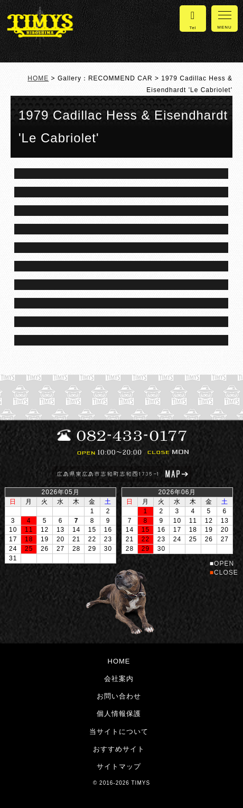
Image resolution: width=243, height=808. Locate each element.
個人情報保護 (119, 714)
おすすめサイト (119, 749)
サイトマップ (119, 766)
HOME (38, 78)
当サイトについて (118, 732)
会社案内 (119, 679)
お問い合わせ (119, 696)
